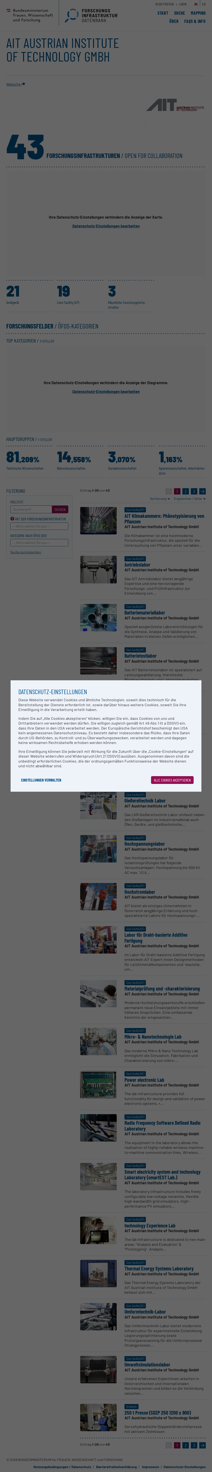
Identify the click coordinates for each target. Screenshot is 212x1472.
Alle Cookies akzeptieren (172, 780)
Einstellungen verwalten (41, 780)
